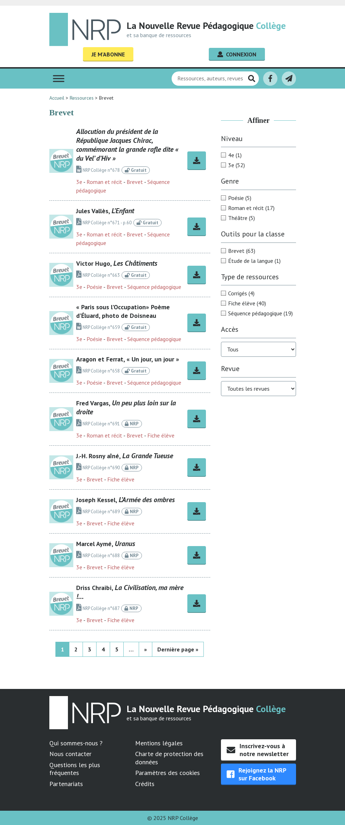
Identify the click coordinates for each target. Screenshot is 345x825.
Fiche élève (160, 435)
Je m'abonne (108, 54)
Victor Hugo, (116, 263)
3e (79, 181)
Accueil (56, 98)
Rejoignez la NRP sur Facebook (256, 774)
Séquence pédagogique (154, 286)
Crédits (144, 784)
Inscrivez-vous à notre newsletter (258, 750)
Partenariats (66, 784)
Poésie (94, 286)
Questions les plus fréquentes (74, 769)
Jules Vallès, (105, 211)
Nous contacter (70, 754)
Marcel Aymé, (105, 544)
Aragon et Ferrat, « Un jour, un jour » (127, 359)
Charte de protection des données (169, 758)
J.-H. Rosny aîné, (124, 456)
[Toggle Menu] (58, 78)
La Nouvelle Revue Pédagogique (206, 25)
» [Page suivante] (145, 649)
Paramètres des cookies (167, 773)
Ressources (82, 98)
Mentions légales (159, 743)
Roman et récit (104, 181)
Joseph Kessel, (125, 500)
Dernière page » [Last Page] (177, 649)
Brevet (135, 181)
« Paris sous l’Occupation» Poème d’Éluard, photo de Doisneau (123, 311)
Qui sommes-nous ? (76, 743)
